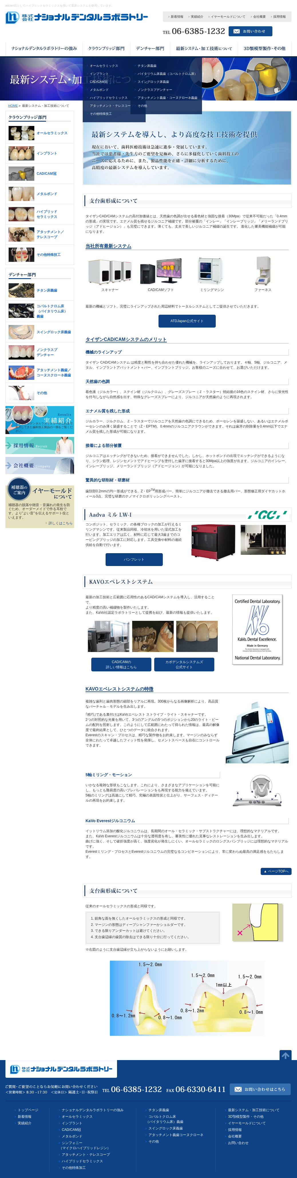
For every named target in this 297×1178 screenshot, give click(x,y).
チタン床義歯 (147, 65)
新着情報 (177, 16)
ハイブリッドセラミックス (109, 97)
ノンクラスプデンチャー (155, 89)
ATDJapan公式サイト (187, 321)
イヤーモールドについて (228, 16)
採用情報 (279, 16)
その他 (142, 105)
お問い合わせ (238, 1143)
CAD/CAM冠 (99, 81)
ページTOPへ (278, 871)
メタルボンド (99, 89)
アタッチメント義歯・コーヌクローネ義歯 (167, 97)
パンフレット (134, 559)
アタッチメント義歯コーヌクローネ (175, 1135)
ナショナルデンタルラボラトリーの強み (93, 1110)
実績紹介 (197, 16)
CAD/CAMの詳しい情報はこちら (121, 664)
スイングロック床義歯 (153, 81)
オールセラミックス (104, 65)
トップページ (28, 1110)
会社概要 (259, 16)
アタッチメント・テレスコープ (112, 105)
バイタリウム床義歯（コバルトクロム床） (167, 73)
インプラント (99, 73)
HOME (13, 105)
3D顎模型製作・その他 (245, 1117)
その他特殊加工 (74, 1168)
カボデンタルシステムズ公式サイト (184, 664)
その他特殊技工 (101, 113)
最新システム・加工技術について (254, 1110)
